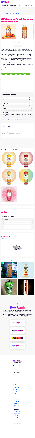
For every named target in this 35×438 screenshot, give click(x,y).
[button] (8, 31)
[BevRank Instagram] (16, 375)
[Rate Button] (18, 42)
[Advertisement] (17, 8)
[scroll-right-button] (34, 5)
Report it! (16, 135)
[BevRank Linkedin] (19, 375)
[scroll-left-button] (1, 5)
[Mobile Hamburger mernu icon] (33, 2)
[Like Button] (13, 42)
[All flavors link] (17, 215)
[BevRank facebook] (13, 375)
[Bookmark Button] (23, 42)
